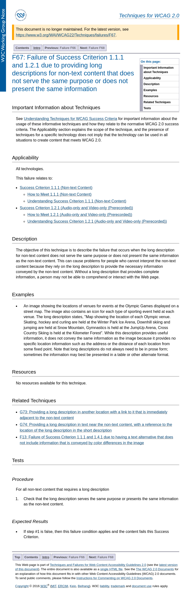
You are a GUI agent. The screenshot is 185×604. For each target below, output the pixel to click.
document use (142, 586)
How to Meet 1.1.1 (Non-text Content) (59, 194)
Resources (151, 96)
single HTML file (111, 569)
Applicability (152, 78)
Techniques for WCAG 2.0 (149, 16)
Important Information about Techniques (159, 70)
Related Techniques (157, 102)
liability (104, 586)
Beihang (83, 586)
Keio (73, 586)
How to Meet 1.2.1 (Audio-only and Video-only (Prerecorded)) (79, 215)
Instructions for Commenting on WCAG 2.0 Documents (114, 578)
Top (17, 557)
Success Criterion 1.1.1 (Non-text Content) (56, 188)
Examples (150, 90)
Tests (147, 108)
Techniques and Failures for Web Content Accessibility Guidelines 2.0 (98, 565)
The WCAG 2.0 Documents (155, 569)
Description (151, 84)
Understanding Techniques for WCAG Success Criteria (70, 119)
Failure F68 (92, 48)
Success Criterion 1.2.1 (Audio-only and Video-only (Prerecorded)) (76, 208)
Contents (22, 48)
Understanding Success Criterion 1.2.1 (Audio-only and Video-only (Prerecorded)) (97, 221)
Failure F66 (60, 48)
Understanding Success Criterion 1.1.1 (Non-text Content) (76, 201)
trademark (118, 586)
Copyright (22, 586)
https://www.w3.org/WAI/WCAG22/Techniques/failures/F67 (66, 35)
